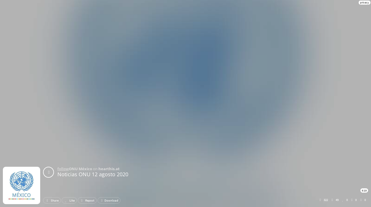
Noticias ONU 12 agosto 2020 (92, 174)
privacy (364, 2)
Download (109, 200)
